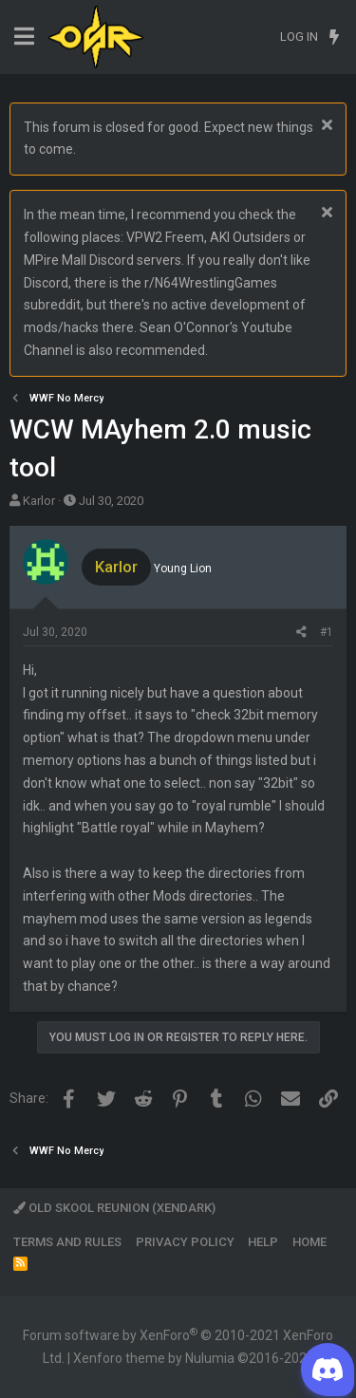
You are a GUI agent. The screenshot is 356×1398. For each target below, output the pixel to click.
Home (309, 1242)
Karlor (39, 501)
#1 (326, 632)
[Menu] (24, 36)
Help (263, 1242)
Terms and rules (67, 1242)
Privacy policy (185, 1242)
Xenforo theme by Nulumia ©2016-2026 (193, 1358)
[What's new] (334, 37)
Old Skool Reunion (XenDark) (114, 1208)
